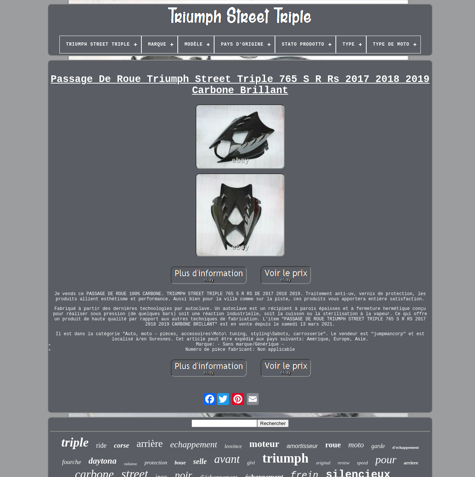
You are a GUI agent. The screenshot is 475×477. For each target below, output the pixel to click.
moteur (264, 443)
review (344, 462)
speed (362, 462)
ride (101, 445)
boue (180, 462)
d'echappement (405, 447)
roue (333, 444)
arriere (411, 462)
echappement (193, 444)
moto (356, 444)
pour (385, 459)
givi (251, 462)
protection (155, 462)
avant (227, 459)
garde (378, 446)
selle (200, 461)
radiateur (130, 464)
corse (121, 445)
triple (75, 442)
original (323, 462)
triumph (285, 458)
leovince (233, 446)
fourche (71, 461)
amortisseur (302, 446)
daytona (103, 460)
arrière (150, 443)
